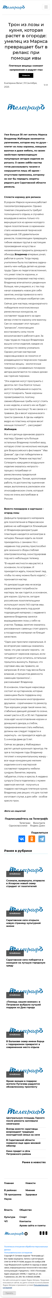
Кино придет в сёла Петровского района (18, 1152)
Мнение (30, 1190)
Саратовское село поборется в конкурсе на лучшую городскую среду (25, 962)
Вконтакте (39, 823)
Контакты (25, 1221)
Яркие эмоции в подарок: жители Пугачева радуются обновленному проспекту (23, 1084)
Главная (9, 1183)
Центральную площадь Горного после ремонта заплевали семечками (25, 1121)
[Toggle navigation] (46, 7)
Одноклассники (18, 825)
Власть (8, 1210)
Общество (25, 1210)
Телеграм (24, 823)
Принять (9, 1293)
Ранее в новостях (34, 1162)
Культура (9, 1217)
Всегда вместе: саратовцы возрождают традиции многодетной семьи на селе (23, 1132)
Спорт (23, 1217)
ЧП (6, 1221)
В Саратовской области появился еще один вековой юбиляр (23, 1143)
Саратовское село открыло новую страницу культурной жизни (23, 923)
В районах (10, 1190)
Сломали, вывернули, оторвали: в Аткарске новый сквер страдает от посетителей (25, 883)
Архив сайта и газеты (32, 1225)
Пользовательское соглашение (18, 1253)
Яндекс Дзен (37, 825)
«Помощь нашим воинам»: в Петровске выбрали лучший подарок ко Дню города (23, 1004)
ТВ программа (12, 1194)
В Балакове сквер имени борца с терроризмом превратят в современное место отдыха (25, 1044)
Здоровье (31, 1194)
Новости (26, 75)
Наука (8, 1199)
